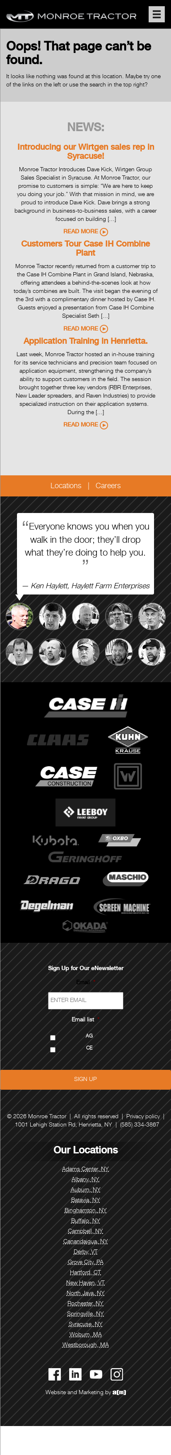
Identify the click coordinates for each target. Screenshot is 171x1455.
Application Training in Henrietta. (86, 342)
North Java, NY (86, 1294)
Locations (66, 486)
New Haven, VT (85, 1283)
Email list (85, 1020)
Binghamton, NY (86, 1211)
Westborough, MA (86, 1345)
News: (85, 128)
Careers (108, 486)
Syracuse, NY (86, 1325)
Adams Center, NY (85, 1169)
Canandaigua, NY (85, 1242)
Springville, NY (85, 1314)
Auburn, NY (86, 1190)
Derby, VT (86, 1252)
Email (85, 983)
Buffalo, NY (85, 1221)
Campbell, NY (85, 1231)
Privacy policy (143, 1117)
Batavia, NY (85, 1200)
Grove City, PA (86, 1263)
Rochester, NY (85, 1304)
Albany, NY (85, 1180)
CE (89, 1048)
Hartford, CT (85, 1273)
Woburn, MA (86, 1335)
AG (89, 1036)
